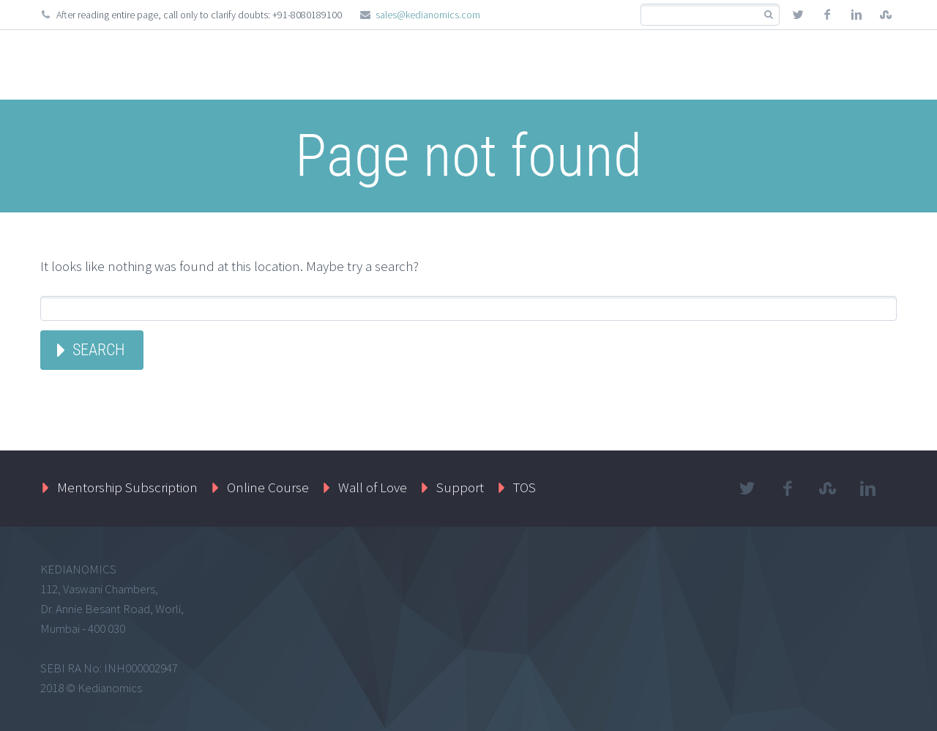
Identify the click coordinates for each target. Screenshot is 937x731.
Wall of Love (372, 487)
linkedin (856, 15)
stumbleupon (886, 15)
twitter (798, 15)
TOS (524, 487)
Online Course (268, 487)
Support (460, 487)
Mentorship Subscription (127, 487)
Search (98, 350)
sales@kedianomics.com (428, 14)
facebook (827, 15)
